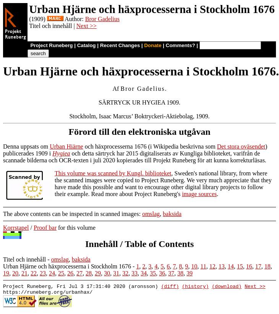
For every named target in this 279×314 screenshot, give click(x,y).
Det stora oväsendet (241, 146)
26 (70, 273)
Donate (152, 45)
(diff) (170, 287)
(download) (227, 287)
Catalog (86, 45)
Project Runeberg (51, 45)
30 (107, 273)
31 (116, 273)
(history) (195, 287)
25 (61, 273)
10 (194, 266)
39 (190, 273)
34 (144, 273)
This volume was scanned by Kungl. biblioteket (113, 173)
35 (153, 273)
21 (24, 273)
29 (98, 273)
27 (79, 273)
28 (89, 273)
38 (180, 273)
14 (231, 266)
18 (267, 266)
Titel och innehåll (24, 259)
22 (34, 273)
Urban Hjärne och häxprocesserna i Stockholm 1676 (67, 266)
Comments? (180, 45)
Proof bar (45, 227)
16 (249, 266)
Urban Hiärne (66, 146)
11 (203, 266)
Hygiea (61, 153)
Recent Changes (120, 45)
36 (162, 273)
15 (240, 266)
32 (125, 273)
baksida (172, 214)
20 (15, 273)
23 (43, 273)
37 (171, 273)
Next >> (86, 26)
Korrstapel (16, 227)
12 (212, 266)
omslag (151, 214)
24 (52, 273)
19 (6, 273)
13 (222, 266)
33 (134, 273)
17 (258, 266)
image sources (199, 194)
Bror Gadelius (102, 19)
